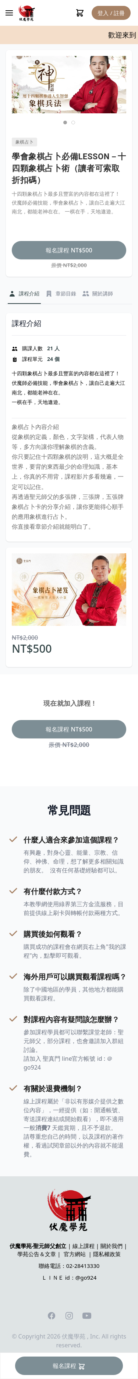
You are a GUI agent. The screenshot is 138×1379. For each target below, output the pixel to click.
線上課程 (83, 1245)
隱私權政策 (107, 1254)
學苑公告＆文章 (36, 1254)
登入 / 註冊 (111, 13)
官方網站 (75, 1254)
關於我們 (111, 1245)
